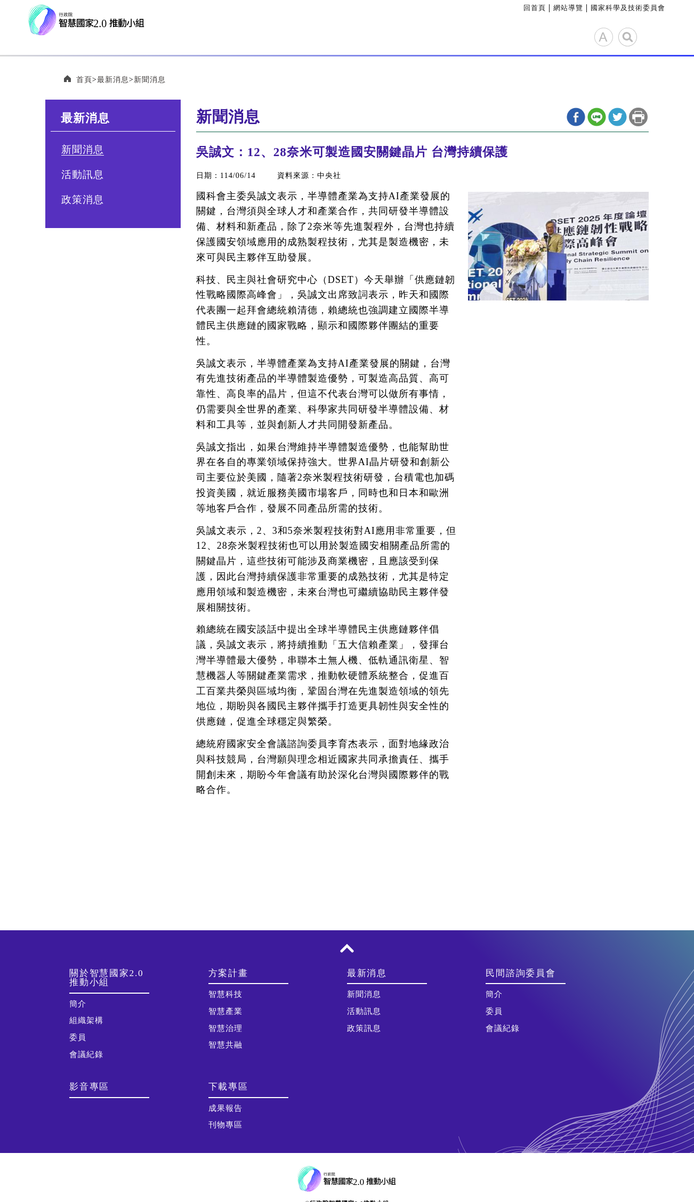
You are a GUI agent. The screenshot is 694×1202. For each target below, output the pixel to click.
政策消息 (82, 200)
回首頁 (534, 8)
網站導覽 (568, 8)
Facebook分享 (576, 117)
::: (519, 8)
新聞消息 (150, 80)
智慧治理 (225, 1029)
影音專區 (89, 1087)
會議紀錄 (86, 1055)
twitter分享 (617, 117)
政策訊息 (364, 1029)
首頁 (84, 80)
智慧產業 (225, 1012)
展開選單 (654, 35)
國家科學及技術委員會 (628, 8)
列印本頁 (638, 117)
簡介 (77, 1004)
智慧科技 (225, 994)
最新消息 (113, 80)
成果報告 (225, 1108)
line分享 (596, 117)
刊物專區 (225, 1125)
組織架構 (86, 1021)
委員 (77, 1038)
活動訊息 (82, 175)
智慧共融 (225, 1045)
